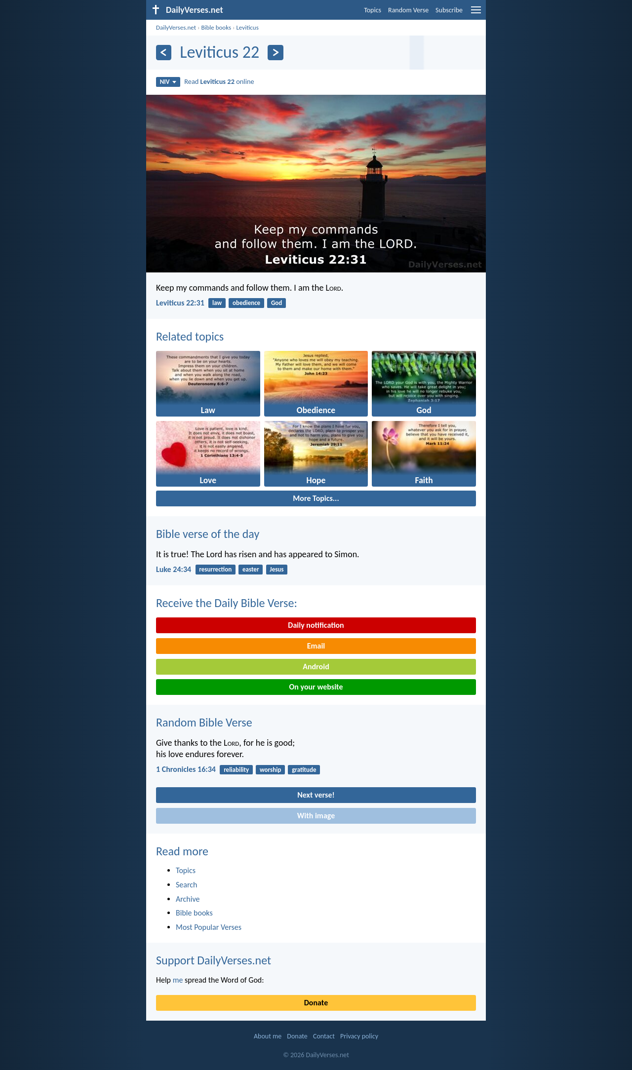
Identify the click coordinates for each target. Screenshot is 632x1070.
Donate (316, 1002)
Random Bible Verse (204, 722)
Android (316, 666)
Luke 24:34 (173, 569)
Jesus (276, 569)
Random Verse (408, 10)
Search (187, 884)
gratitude (304, 769)
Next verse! (315, 795)
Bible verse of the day (207, 534)
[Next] (275, 52)
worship (270, 769)
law (217, 302)
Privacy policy (359, 1036)
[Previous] (163, 52)
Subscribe (449, 10)
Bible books (216, 27)
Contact (324, 1036)
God (276, 302)
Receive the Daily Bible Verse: (226, 603)
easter (250, 569)
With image (316, 815)
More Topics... (316, 498)
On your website (316, 686)
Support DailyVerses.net (213, 960)
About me (267, 1036)
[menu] (476, 13)
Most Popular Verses (208, 927)
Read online (219, 81)
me (178, 980)
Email (316, 645)
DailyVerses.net (176, 27)
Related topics (190, 336)
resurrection (215, 569)
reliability (236, 769)
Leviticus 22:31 (180, 302)
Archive (187, 899)
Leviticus (247, 27)
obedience (246, 302)
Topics (372, 10)
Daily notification (316, 625)
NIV (168, 81)
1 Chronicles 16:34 (186, 769)
